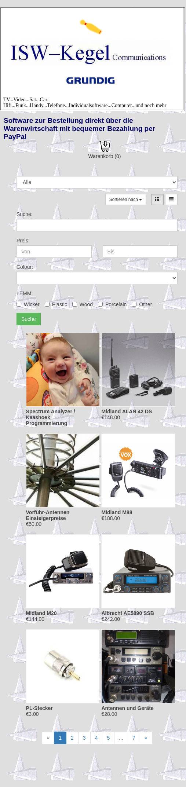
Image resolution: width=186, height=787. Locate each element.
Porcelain (112, 304)
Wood (82, 304)
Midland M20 (41, 613)
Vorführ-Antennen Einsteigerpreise (48, 515)
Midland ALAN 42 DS (126, 411)
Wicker (28, 304)
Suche (28, 319)
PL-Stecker (39, 708)
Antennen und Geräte (127, 708)
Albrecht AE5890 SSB (127, 613)
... (121, 738)
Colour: (25, 267)
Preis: (23, 241)
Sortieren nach (125, 199)
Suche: (25, 214)
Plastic (56, 304)
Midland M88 (116, 512)
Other (142, 304)
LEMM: (25, 293)
